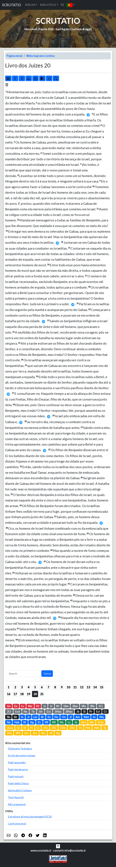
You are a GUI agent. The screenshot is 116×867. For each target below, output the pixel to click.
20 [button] (35, 694)
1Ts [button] (45, 727)
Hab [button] (16, 722)
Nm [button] (30, 706)
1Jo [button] (26, 733)
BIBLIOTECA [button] (48, 4)
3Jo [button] (43, 733)
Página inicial (15, 55)
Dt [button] (37, 706)
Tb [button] (33, 711)
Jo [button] (75, 722)
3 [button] (22, 687)
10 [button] (68, 687)
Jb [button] (78, 711)
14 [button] (95, 687)
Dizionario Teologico (20, 748)
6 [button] (42, 687)
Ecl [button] (98, 711)
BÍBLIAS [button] (30, 4)
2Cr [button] (9, 711)
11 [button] (75, 687)
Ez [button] (49, 717)
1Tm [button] (62, 727)
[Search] (24, 673)
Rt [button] (57, 706)
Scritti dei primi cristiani (21, 755)
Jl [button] (71, 717)
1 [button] (8, 687)
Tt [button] (80, 727)
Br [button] (42, 717)
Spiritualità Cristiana (20, 790)
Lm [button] (35, 717)
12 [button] (81, 687)
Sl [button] (84, 711)
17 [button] (15, 694)
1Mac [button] (58, 711)
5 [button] (35, 687)
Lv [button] (22, 706)
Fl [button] (31, 727)
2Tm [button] (72, 727)
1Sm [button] (65, 706)
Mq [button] (102, 717)
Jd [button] (50, 733)
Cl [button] (38, 727)
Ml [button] (46, 722)
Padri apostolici (17, 762)
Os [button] (64, 717)
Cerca (47, 673)
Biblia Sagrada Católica (40, 55)
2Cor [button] (10, 727)
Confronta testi (17, 823)
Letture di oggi (81, 29)
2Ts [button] (54, 727)
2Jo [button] (35, 733)
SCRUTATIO (11, 5)
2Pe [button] (18, 733)
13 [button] (88, 687)
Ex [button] (15, 706)
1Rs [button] (83, 706)
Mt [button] (54, 722)
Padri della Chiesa (18, 783)
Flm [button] (88, 727)
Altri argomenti (17, 804)
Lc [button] (69, 722)
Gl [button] (18, 727)
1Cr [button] (100, 706)
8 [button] (55, 687)
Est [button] (49, 711)
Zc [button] (39, 722)
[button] (70, 4)
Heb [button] (96, 727)
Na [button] (8, 722)
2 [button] (15, 687)
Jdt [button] (41, 711)
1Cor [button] (101, 722)
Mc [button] (62, 722)
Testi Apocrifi (16, 797)
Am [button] (78, 717)
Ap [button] (58, 733)
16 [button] (8, 694)
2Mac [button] (69, 711)
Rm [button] (92, 722)
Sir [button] (15, 717)
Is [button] (22, 717)
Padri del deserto (18, 769)
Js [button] (44, 706)
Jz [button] (51, 706)
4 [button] (28, 687)
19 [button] (28, 694)
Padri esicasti (15, 776)
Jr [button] (28, 717)
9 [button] (62, 687)
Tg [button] (104, 727)
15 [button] (101, 687)
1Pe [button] (9, 733)
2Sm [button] (74, 706)
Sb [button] (8, 717)
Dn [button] (56, 717)
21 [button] (42, 694)
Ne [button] (25, 711)
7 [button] (48, 687)
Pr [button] (90, 711)
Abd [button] (86, 717)
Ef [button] (25, 727)
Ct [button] (105, 711)
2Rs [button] (92, 706)
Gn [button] (8, 706)
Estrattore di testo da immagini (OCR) (30, 816)
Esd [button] (17, 711)
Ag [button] (32, 722)
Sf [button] (24, 722)
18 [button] (22, 694)
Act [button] (83, 722)
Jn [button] (94, 717)
